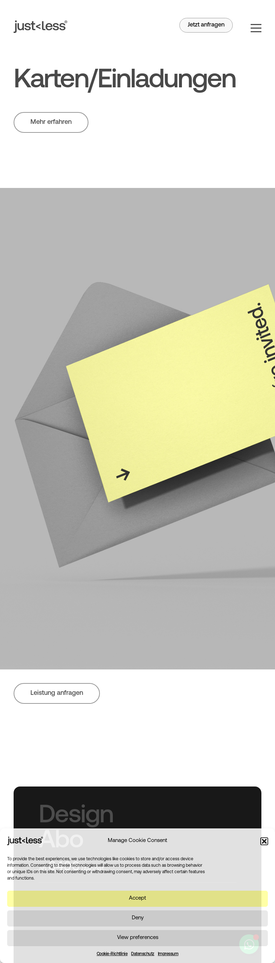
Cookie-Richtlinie (112, 954)
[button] (264, 841)
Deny (138, 918)
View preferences (137, 937)
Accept (137, 898)
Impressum (168, 954)
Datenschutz (142, 954)
